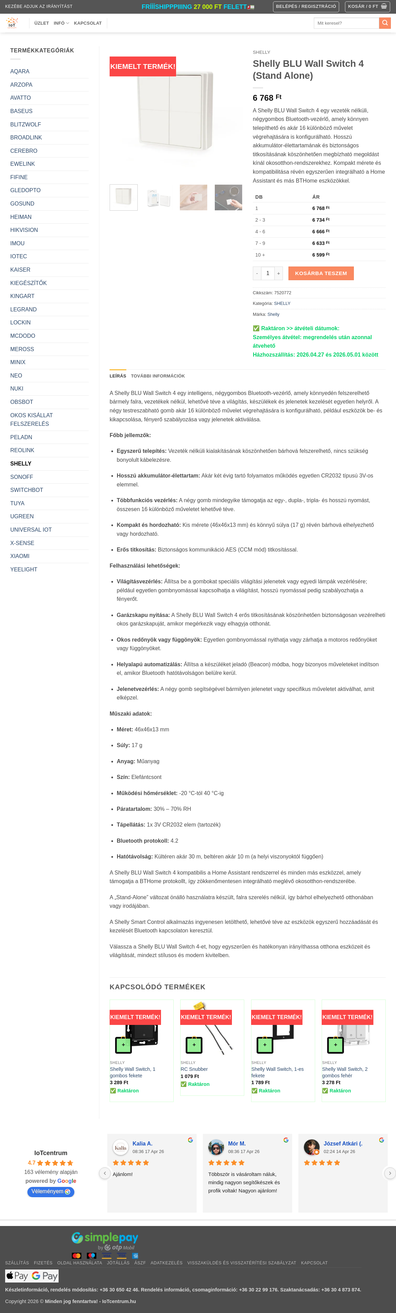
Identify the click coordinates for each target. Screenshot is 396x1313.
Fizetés (43, 1263)
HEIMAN (21, 217)
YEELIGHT (23, 569)
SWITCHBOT (26, 490)
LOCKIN (20, 322)
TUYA (17, 503)
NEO (16, 376)
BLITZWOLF (25, 124)
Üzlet (42, 23)
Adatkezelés (167, 1263)
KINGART (22, 296)
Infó (61, 23)
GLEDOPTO (25, 190)
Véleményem (51, 1191)
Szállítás (17, 1263)
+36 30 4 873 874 (340, 1289)
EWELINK (22, 164)
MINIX (17, 362)
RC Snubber (194, 1069)
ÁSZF (140, 1263)
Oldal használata (79, 1263)
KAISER (20, 270)
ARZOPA (21, 85)
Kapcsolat (88, 23)
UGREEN (22, 516)
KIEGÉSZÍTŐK (28, 283)
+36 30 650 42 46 (119, 1289)
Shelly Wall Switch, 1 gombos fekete (133, 1072)
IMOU (17, 243)
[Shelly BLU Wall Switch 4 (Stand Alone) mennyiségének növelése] (279, 273)
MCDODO (22, 336)
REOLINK (22, 450)
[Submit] (385, 23)
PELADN (21, 437)
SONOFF (21, 477)
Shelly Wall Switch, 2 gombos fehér (345, 1072)
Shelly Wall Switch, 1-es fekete (277, 1072)
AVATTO (20, 98)
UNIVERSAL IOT (31, 530)
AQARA (19, 71)
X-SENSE (22, 543)
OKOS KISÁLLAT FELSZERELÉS (31, 419)
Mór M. (237, 1144)
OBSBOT (21, 402)
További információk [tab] (158, 376)
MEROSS (22, 349)
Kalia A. (142, 1144)
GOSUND (22, 204)
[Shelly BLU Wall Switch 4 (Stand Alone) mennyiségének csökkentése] (257, 273)
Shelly (274, 314)
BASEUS (21, 111)
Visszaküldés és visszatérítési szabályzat (241, 1263)
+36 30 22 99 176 (258, 1289)
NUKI (16, 389)
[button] (367, 6)
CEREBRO (23, 151)
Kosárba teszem (321, 273)
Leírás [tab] (118, 376)
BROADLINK (26, 137)
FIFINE (19, 177)
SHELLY (21, 464)
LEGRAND (23, 309)
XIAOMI (19, 556)
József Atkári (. (343, 1144)
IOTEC (18, 256)
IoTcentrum (50, 1153)
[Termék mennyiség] (268, 273)
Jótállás (118, 1263)
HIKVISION (24, 230)
